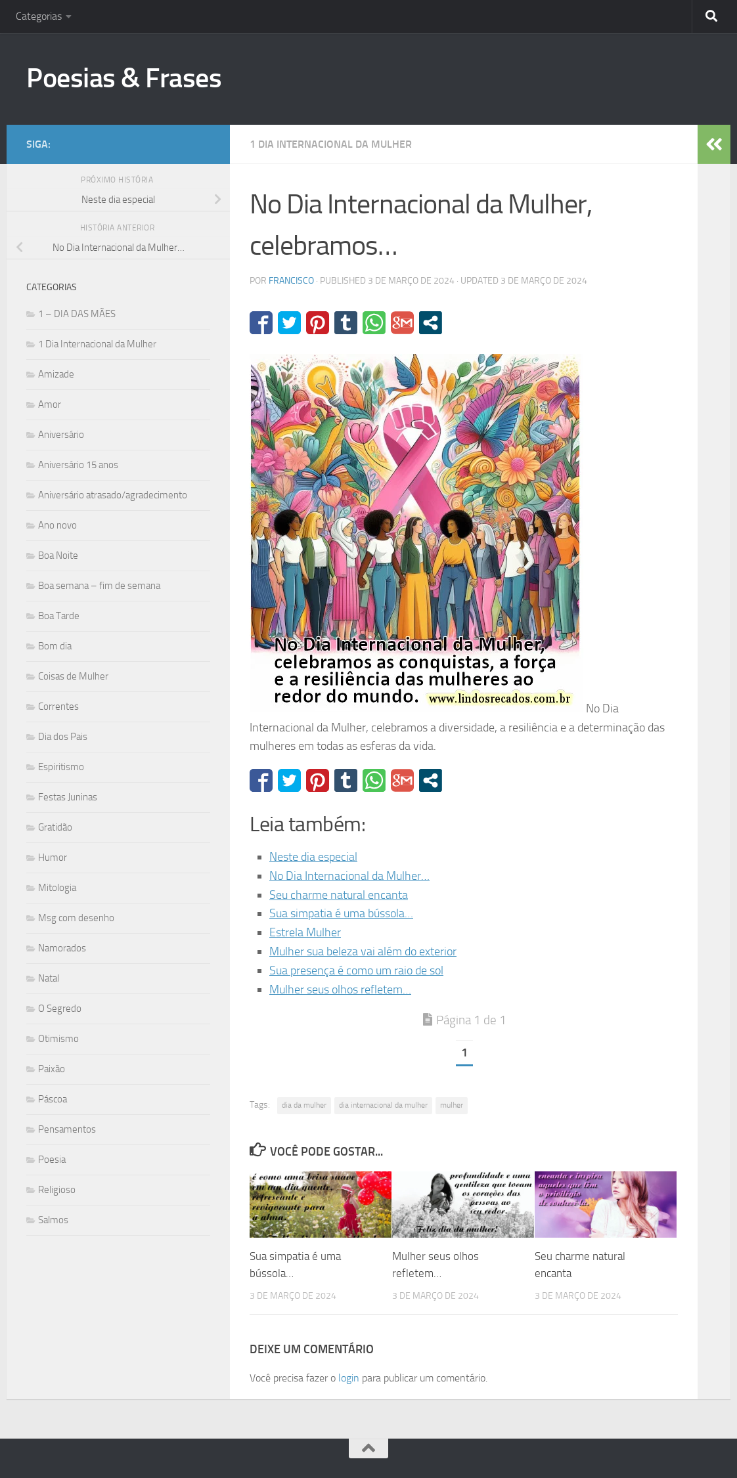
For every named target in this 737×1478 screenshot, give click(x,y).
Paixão (51, 1069)
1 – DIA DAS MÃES (77, 314)
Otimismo (58, 1039)
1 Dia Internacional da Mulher (331, 144)
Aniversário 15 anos (78, 465)
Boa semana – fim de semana (99, 586)
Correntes (58, 706)
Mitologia (57, 888)
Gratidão (55, 827)
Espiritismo (61, 767)
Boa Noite (58, 555)
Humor (52, 857)
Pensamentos (67, 1129)
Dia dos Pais (62, 737)
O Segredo (59, 1008)
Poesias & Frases (123, 78)
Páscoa (52, 1099)
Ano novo (57, 525)
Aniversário (61, 435)
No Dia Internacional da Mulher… (349, 876)
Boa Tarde (58, 616)
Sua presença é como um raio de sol (356, 970)
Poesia (52, 1159)
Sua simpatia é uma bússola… (341, 913)
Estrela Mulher (305, 932)
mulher (451, 1105)
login (348, 1378)
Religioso (57, 1190)
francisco (291, 280)
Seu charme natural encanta (338, 895)
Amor (49, 404)
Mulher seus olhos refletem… (340, 989)
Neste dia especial (313, 857)
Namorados (62, 948)
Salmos (53, 1220)
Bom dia (55, 646)
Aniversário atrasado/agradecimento (112, 495)
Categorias (39, 16)
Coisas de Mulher (73, 676)
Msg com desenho (76, 918)
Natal (48, 978)
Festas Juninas (67, 797)
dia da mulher (304, 1105)
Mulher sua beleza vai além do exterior (363, 951)
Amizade (56, 374)
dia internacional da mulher (383, 1105)
